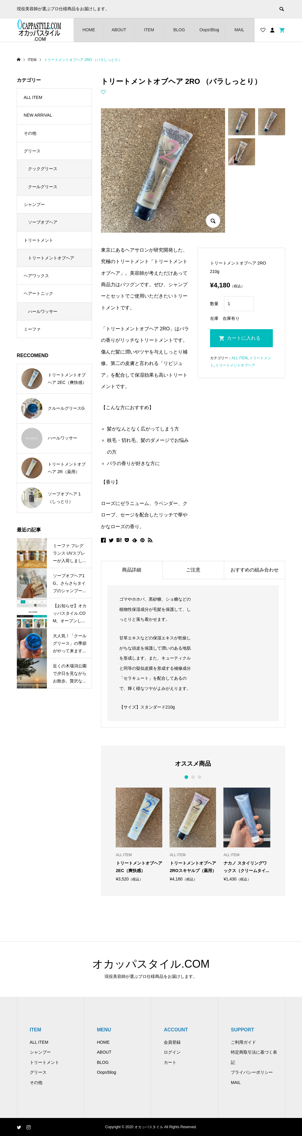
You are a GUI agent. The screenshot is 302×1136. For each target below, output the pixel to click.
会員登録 (172, 1042)
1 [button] (186, 777)
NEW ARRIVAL (38, 115)
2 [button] (193, 777)
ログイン (172, 1052)
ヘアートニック (38, 293)
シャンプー (34, 204)
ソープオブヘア (42, 222)
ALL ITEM (240, 358)
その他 (30, 133)
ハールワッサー (42, 311)
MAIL (239, 29)
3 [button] (199, 777)
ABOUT (119, 29)
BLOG (179, 29)
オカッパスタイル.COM (150, 964)
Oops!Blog (209, 29)
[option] (139, 834)
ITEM (149, 29)
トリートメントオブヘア (235, 365)
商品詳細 (131, 569)
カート (170, 1062)
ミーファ (32, 329)
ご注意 (193, 569)
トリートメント (38, 240)
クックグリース (42, 168)
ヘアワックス (36, 275)
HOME (88, 29)
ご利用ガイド (243, 1042)
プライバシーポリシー (252, 1072)
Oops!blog (106, 1072)
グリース (32, 151)
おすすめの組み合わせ (254, 569)
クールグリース (42, 186)
